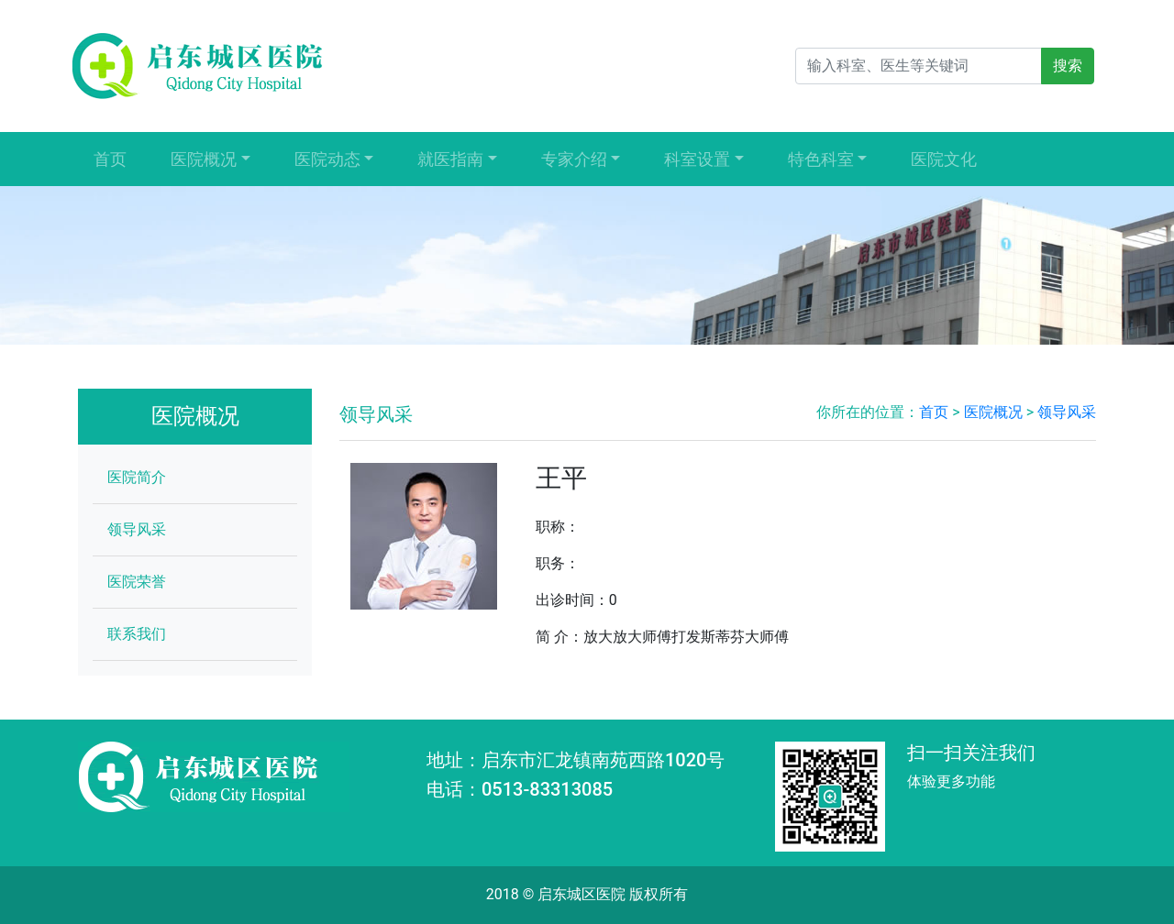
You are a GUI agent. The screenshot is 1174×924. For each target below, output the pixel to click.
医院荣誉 (136, 581)
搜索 (1067, 65)
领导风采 (136, 529)
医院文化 (944, 159)
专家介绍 (574, 159)
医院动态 (327, 159)
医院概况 (204, 159)
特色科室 (821, 159)
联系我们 (136, 634)
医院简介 (136, 477)
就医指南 (450, 159)
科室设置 (697, 159)
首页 (110, 159)
